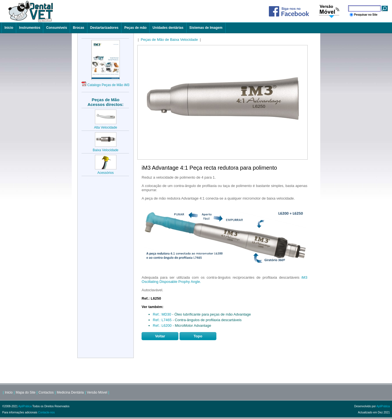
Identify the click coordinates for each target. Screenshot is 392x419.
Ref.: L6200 (162, 325)
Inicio (8, 28)
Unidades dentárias (167, 28)
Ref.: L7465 (162, 320)
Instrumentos (29, 28)
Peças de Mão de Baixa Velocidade (169, 39)
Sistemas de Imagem (206, 28)
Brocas (78, 28)
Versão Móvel (97, 392)
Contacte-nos (46, 412)
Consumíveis (56, 28)
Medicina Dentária (70, 392)
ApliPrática (25, 406)
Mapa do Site (25, 392)
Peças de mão (135, 28)
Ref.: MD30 (162, 314)
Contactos (46, 392)
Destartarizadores (104, 28)
